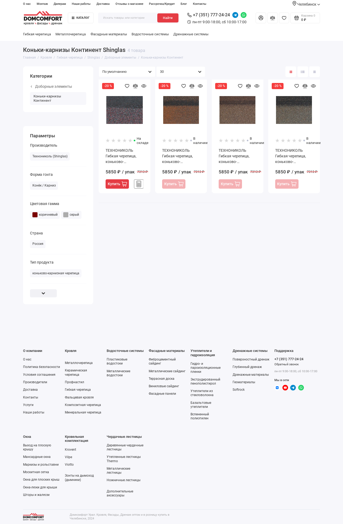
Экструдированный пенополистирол (205, 381)
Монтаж (42, 4)
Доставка (103, 4)
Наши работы (81, 4)
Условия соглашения (39, 375)
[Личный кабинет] (261, 18)
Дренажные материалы (251, 375)
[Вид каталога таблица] (314, 71)
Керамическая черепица (76, 372)
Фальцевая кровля (79, 397)
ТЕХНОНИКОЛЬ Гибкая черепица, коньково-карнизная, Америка (180, 156)
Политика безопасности (41, 367)
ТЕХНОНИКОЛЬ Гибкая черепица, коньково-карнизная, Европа (292, 156)
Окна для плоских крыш (41, 479)
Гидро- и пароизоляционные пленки (206, 368)
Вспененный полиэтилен (200, 416)
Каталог (81, 18)
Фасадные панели (162, 394)
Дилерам (60, 4)
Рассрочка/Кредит (162, 4)
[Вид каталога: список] (302, 71)
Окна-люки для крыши (40, 487)
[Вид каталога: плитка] (290, 71)
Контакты (199, 4)
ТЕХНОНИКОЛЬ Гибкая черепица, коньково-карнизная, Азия (121, 156)
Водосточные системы (150, 34)
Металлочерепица (70, 34)
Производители (35, 382)
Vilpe (68, 457)
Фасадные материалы (109, 34)
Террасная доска (161, 379)
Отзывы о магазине (129, 4)
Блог (184, 4)
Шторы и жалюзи (36, 495)
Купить (117, 184)
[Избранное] (284, 18)
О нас (27, 4)
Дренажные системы (190, 34)
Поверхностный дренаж (251, 359)
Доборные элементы (51, 86)
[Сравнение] (272, 18)
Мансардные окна (37, 457)
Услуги (28, 405)
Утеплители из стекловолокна (202, 393)
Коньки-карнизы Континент (47, 98)
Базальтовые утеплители (201, 405)
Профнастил (74, 382)
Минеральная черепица (83, 412)
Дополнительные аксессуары (120, 493)
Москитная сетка (36, 472)
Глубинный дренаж (247, 367)
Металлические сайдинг (167, 371)
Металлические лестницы (118, 470)
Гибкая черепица (37, 34)
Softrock (239, 390)
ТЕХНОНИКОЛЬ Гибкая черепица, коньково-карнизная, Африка (236, 156)
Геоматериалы (244, 382)
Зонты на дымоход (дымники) (79, 477)
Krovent (70, 449)
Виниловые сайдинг (164, 386)
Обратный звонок (286, 364)
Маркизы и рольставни (41, 464)
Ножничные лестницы (123, 480)
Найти (168, 18)
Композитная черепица (83, 405)
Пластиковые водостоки (117, 361)
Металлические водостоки (118, 373)
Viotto (69, 464)
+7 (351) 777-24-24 (208, 14)
